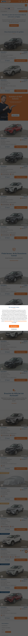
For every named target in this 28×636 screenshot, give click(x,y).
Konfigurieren (14, 329)
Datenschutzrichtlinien (22, 321)
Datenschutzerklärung (8, 321)
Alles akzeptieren (14, 326)
